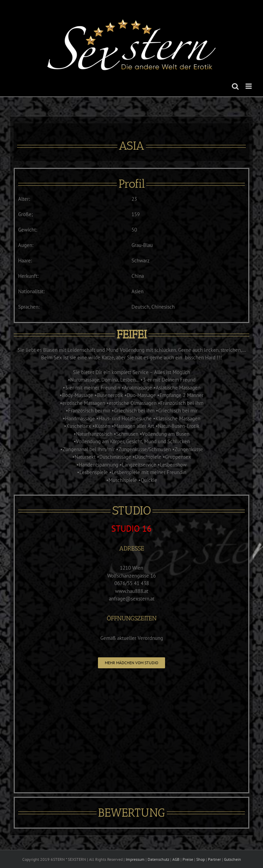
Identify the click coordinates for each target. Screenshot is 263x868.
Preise (188, 859)
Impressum (135, 859)
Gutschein (232, 859)
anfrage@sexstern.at (131, 598)
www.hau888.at (131, 591)
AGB (175, 859)
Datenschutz (158, 859)
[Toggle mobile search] (235, 86)
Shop (200, 859)
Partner (214, 859)
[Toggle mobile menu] (249, 86)
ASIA (131, 146)
